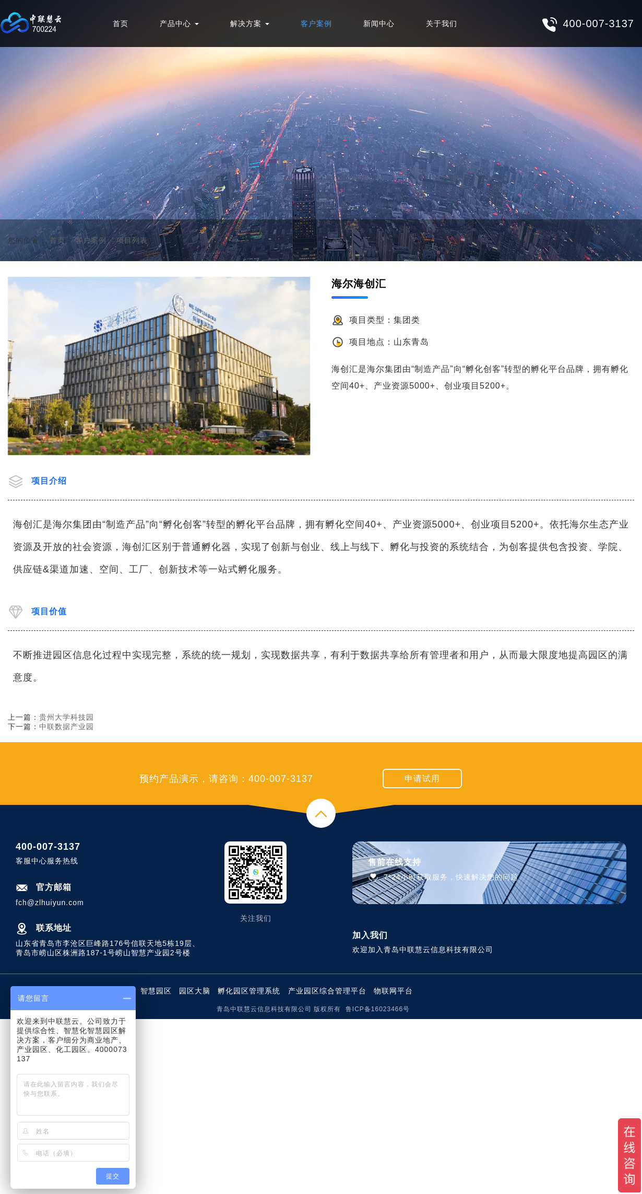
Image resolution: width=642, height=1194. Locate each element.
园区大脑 (194, 991)
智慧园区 (156, 991)
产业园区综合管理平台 (327, 991)
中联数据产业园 (66, 726)
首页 (120, 23)
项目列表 (132, 240)
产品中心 (179, 23)
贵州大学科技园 (66, 717)
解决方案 (249, 23)
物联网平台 (393, 991)
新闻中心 (379, 23)
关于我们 (441, 23)
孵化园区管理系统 (249, 991)
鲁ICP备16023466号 (378, 1009)
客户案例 (316, 23)
